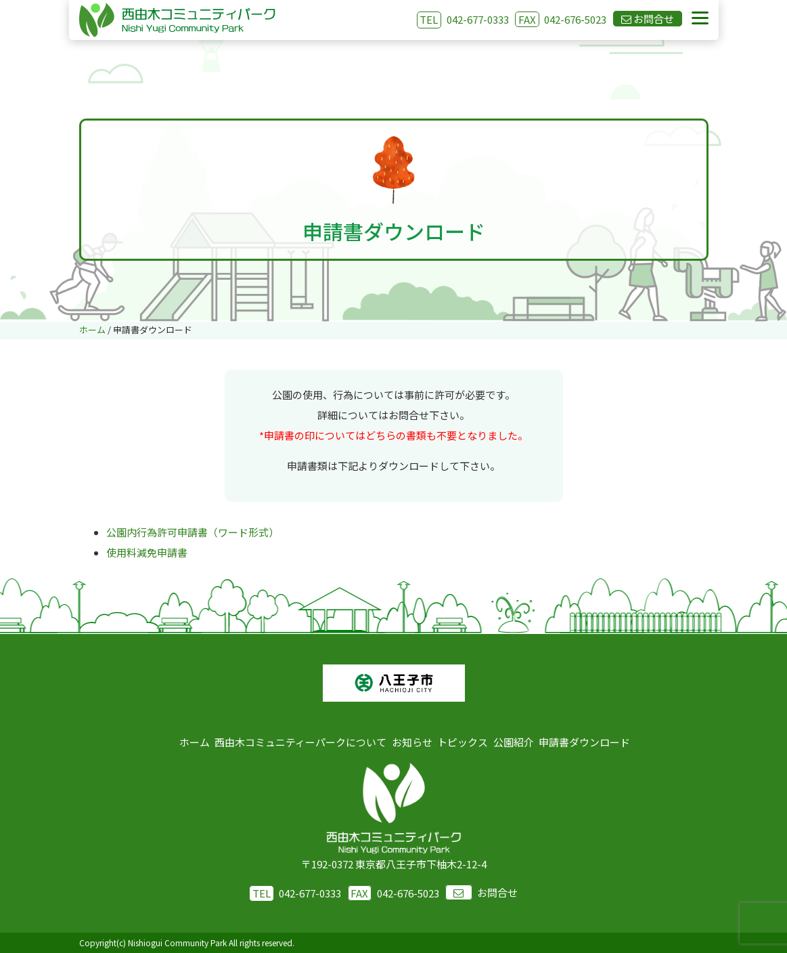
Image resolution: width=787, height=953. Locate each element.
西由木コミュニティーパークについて (300, 742)
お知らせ (412, 742)
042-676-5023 (560, 19)
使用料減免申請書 (146, 552)
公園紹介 (513, 742)
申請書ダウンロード (584, 742)
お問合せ (481, 892)
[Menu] (700, 18)
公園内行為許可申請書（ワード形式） (192, 532)
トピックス (462, 742)
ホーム (194, 742)
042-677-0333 (478, 19)
